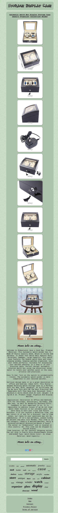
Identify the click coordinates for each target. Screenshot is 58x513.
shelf (12, 470)
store (13, 477)
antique (21, 478)
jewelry (41, 465)
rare (17, 466)
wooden (11, 466)
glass (27, 486)
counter (46, 483)
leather (20, 474)
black (29, 478)
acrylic (39, 474)
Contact (30, 504)
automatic (31, 465)
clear (46, 487)
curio (33, 478)
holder (18, 470)
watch (38, 482)
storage (30, 473)
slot (29, 470)
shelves (13, 474)
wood (34, 490)
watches (46, 474)
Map (29, 501)
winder (28, 482)
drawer (49, 466)
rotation (34, 470)
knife (12, 483)
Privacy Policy (30, 507)
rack (24, 470)
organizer (17, 486)
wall (38, 478)
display (37, 486)
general (22, 466)
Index (29, 498)
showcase (25, 491)
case (42, 469)
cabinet (45, 477)
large (49, 470)
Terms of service (30, 510)
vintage (19, 482)
